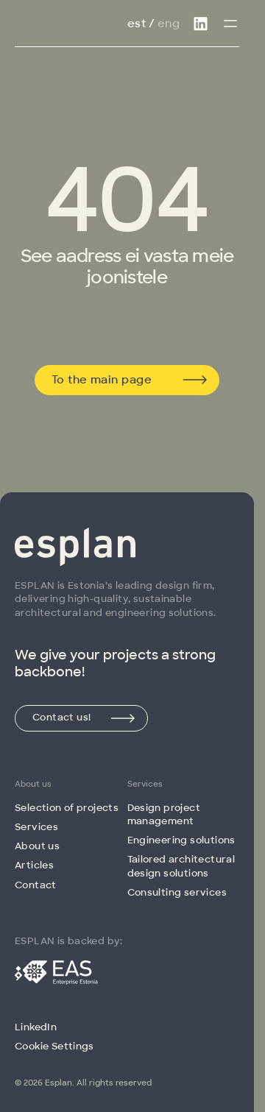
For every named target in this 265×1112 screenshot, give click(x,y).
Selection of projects (67, 807)
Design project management (163, 814)
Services (36, 827)
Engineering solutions (181, 840)
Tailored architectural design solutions (181, 866)
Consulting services (177, 892)
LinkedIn (36, 1027)
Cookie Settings (54, 1046)
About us (37, 846)
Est (136, 23)
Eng (169, 23)
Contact (36, 885)
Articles (34, 865)
